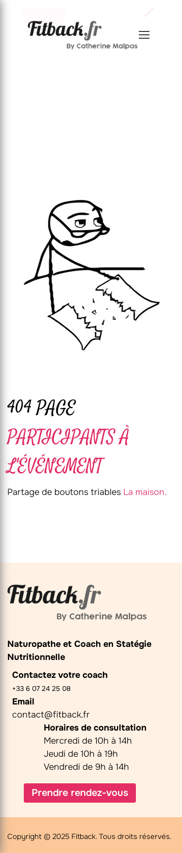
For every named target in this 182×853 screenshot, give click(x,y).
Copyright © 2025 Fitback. (52, 836)
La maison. (144, 492)
